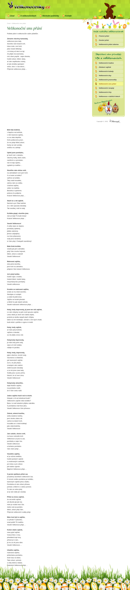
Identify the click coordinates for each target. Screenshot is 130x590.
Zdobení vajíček (105, 67)
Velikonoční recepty (106, 88)
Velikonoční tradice (106, 63)
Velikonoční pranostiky (108, 80)
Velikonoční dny (105, 75)
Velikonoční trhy (105, 92)
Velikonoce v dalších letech (109, 96)
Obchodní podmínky (50, 16)
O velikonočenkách (28, 16)
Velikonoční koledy (106, 71)
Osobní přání (104, 40)
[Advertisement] (23, 103)
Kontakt (68, 16)
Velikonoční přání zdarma (109, 44)
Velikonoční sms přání (107, 84)
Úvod (12, 16)
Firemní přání (104, 36)
